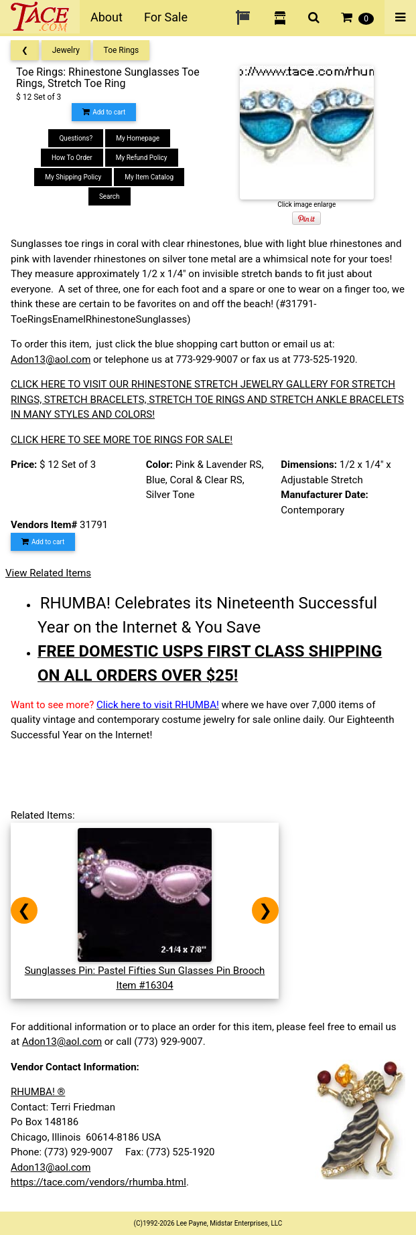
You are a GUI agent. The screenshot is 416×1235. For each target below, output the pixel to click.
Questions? (75, 138)
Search (109, 196)
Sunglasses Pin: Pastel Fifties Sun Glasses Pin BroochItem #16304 (145, 970)
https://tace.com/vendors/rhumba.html (98, 1182)
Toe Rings (121, 50)
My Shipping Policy (73, 177)
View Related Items (48, 573)
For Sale (166, 17)
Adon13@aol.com (50, 359)
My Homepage (137, 138)
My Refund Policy (141, 157)
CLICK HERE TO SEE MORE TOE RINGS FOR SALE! (121, 440)
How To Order (72, 157)
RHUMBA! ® (38, 1092)
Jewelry (66, 50)
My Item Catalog (149, 177)
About (106, 17)
